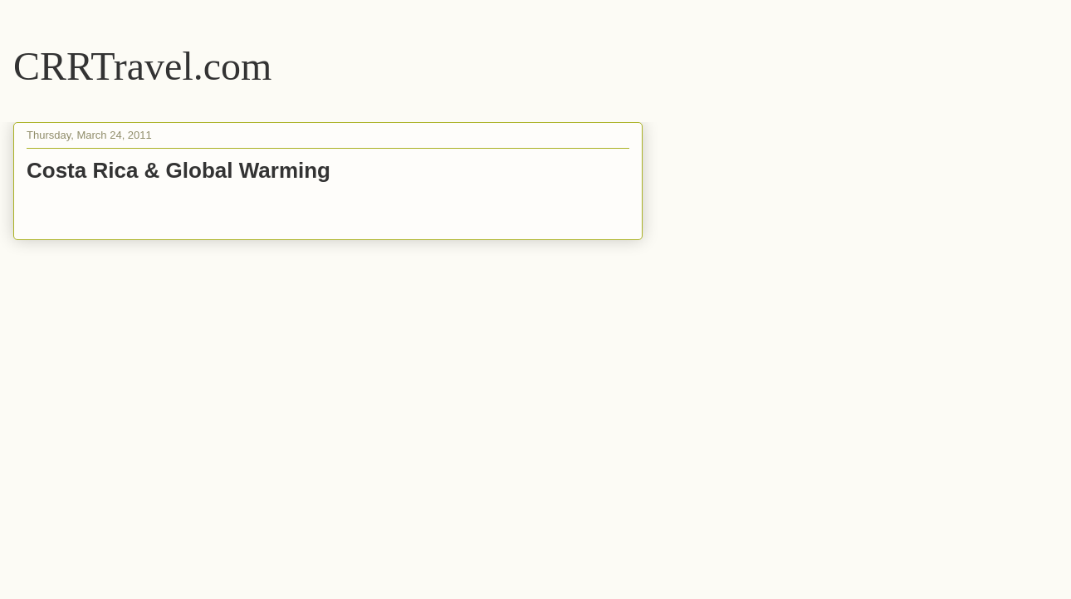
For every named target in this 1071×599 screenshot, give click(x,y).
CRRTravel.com (142, 66)
